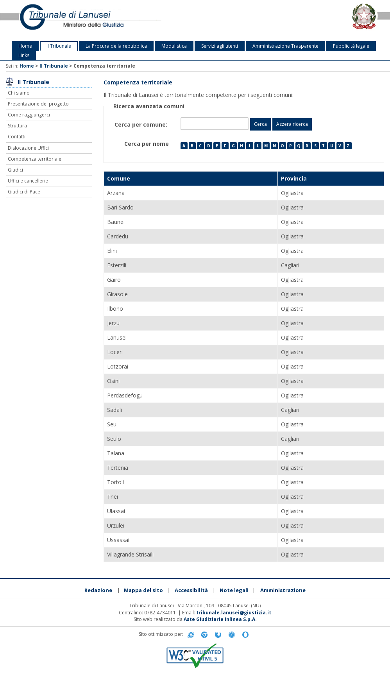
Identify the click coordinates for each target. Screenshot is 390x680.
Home (25, 46)
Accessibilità (191, 590)
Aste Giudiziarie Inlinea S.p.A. (220, 619)
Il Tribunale (59, 46)
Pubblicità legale (351, 46)
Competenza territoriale (34, 159)
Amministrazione (283, 590)
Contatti (16, 136)
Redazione (98, 590)
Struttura (17, 125)
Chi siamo (19, 92)
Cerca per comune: (141, 124)
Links (23, 55)
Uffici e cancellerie (28, 180)
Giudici (15, 169)
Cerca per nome (146, 143)
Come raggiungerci (29, 114)
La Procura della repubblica (116, 46)
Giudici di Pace (24, 191)
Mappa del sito (143, 590)
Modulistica (174, 46)
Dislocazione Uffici (28, 148)
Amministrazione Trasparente (285, 46)
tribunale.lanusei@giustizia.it (233, 612)
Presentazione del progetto (38, 103)
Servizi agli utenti (219, 46)
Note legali (234, 590)
